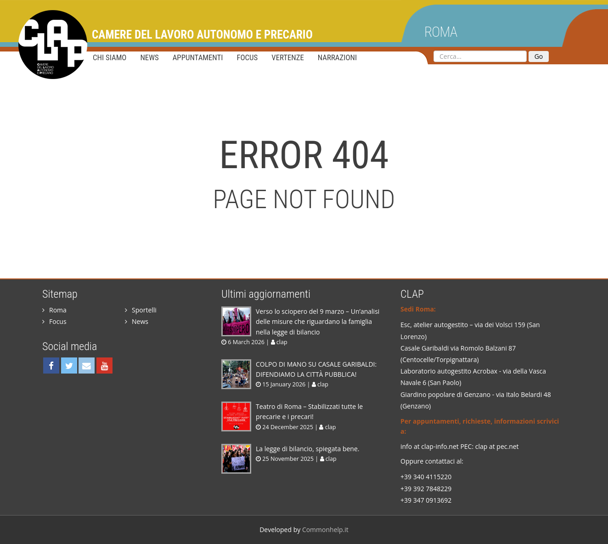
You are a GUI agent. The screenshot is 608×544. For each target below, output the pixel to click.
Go (539, 56)
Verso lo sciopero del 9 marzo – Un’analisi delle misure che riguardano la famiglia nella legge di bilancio (317, 321)
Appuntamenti (198, 57)
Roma (440, 32)
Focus (247, 57)
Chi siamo (109, 57)
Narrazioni (337, 57)
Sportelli (141, 310)
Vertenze (287, 57)
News (149, 57)
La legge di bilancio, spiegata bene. (307, 448)
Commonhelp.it (325, 529)
